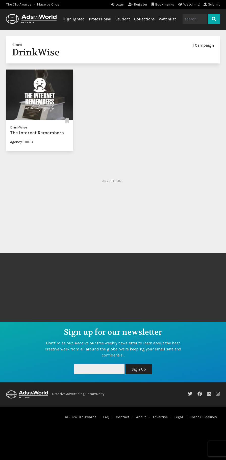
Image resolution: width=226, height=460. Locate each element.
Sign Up (139, 369)
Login (117, 4)
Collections (144, 19)
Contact (123, 417)
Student (122, 19)
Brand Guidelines (203, 417)
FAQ (106, 417)
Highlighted (74, 19)
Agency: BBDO (21, 142)
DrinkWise (18, 127)
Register (137, 4)
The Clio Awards (19, 4)
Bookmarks (163, 4)
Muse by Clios (48, 4)
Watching (188, 4)
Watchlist (167, 19)
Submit (212, 4)
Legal (178, 417)
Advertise (160, 417)
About (141, 417)
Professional (100, 19)
